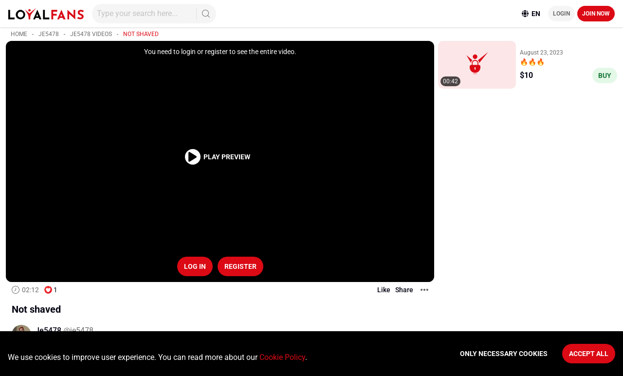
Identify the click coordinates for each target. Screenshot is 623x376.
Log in (195, 266)
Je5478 (48, 34)
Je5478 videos (91, 34)
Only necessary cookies (504, 353)
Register (240, 266)
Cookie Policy (282, 357)
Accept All (588, 353)
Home (19, 34)
